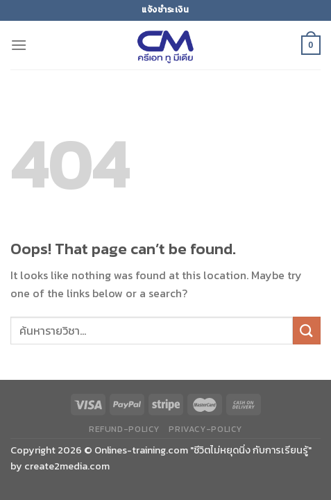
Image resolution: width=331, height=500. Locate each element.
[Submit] (307, 330)
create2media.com (67, 466)
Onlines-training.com (141, 450)
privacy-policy (205, 429)
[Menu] (18, 45)
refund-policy (124, 429)
